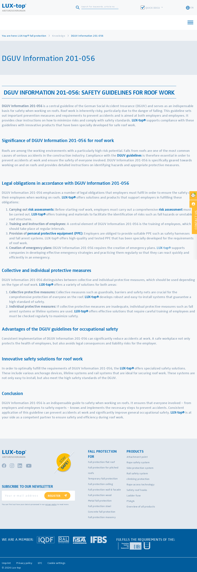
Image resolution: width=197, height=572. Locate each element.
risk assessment (171, 209)
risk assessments (41, 209)
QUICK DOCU (153, 7)
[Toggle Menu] (190, 22)
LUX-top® (139, 120)
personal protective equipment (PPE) (55, 233)
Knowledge (58, 35)
